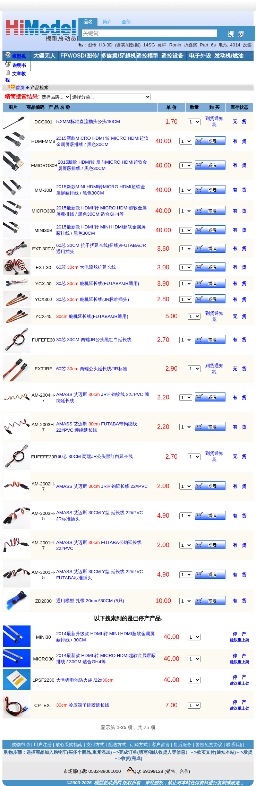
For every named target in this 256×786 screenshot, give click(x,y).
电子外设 (200, 56)
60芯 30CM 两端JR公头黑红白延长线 (95, 456)
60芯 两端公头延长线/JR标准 (91, 368)
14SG (149, 44)
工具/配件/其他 (49, 66)
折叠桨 (190, 44)
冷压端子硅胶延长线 (82, 705)
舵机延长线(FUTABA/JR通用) (92, 316)
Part (204, 44)
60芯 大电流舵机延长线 (86, 267)
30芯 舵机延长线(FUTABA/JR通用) (97, 283)
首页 (21, 87)
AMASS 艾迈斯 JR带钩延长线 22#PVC (102, 486)
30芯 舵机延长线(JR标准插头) (92, 299)
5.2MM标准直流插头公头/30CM (88, 121)
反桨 (247, 44)
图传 (91, 44)
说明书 (19, 65)
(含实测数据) (128, 44)
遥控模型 (147, 56)
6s (213, 44)
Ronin (175, 44)
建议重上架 (239, 640)
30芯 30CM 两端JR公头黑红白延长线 (93, 339)
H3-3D (106, 44)
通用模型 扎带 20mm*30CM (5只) (90, 600)
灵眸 (162, 44)
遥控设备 (172, 56)
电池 (223, 44)
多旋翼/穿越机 (118, 56)
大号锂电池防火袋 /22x (85, 680)
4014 (235, 44)
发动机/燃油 (229, 56)
